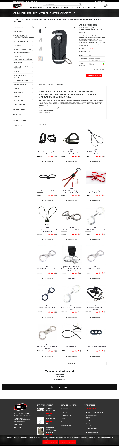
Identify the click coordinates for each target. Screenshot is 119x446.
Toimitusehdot (65, 408)
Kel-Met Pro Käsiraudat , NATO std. (50, 397)
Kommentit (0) (59, 86)
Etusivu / (16, 20)
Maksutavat (64, 395)
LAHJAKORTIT (18, 97)
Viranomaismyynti (66, 402)
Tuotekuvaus (41, 86)
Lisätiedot (50, 86)
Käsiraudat (18, 57)
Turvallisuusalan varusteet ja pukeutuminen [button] (43, 7)
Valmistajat (62, 11)
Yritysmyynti (64, 399)
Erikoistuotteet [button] (80, 7)
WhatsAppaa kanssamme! (94, 422)
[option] (40, 31)
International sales (66, 412)
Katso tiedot (71, 279)
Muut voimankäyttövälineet (23, 60)
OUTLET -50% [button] (92, 7)
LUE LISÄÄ (17, 414)
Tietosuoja (64, 405)
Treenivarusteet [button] (66, 7)
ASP (90, 56)
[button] (23, 37)
